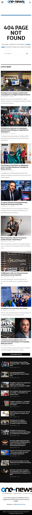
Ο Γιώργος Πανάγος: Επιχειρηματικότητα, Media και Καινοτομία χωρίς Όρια (14, 203)
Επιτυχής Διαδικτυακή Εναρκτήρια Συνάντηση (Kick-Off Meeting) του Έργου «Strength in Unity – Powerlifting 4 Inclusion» (20, 443)
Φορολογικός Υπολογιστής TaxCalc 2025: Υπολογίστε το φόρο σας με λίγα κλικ (20, 413)
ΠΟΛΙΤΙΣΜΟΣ (5, 144)
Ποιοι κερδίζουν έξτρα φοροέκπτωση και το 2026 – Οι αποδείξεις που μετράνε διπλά (20, 392)
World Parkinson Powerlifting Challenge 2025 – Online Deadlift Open (20, 364)
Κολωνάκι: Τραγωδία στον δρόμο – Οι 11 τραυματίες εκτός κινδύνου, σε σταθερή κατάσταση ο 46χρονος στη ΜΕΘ (20, 472)
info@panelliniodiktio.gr (19, 504)
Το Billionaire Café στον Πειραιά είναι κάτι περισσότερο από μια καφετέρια (14, 274)
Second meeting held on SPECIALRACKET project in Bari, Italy (19, 374)
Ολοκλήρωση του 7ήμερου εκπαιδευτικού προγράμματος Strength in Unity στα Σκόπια (15, 94)
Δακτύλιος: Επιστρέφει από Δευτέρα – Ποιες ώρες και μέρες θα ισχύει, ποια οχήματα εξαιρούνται (20, 452)
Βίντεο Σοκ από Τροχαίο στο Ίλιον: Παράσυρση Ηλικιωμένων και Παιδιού (20, 461)
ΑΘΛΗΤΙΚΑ (4, 72)
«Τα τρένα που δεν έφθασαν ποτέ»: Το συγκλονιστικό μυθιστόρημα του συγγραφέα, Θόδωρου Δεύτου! (15, 341)
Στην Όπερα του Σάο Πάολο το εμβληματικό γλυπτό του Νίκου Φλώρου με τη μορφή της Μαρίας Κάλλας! (14, 167)
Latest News (6, 67)
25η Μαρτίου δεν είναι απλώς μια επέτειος (14, 308)
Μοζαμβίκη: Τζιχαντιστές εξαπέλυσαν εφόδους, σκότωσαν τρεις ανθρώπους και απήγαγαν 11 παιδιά (20, 384)
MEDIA (3, 181)
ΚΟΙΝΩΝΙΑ (4, 252)
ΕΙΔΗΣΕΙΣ (4, 287)
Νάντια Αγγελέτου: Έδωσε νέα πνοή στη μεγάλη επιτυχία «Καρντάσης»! (13, 238)
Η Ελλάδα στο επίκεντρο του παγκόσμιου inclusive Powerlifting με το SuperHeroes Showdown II (14, 130)
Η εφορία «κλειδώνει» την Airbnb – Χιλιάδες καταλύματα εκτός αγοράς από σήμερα (20, 403)
